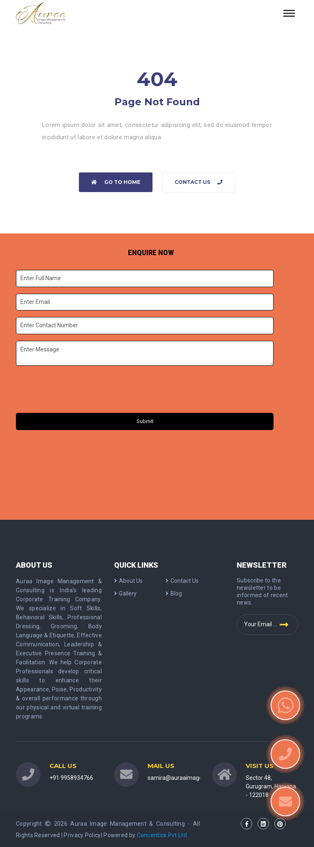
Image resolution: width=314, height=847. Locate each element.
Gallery (125, 593)
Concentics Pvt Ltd (162, 835)
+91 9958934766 (71, 778)
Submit (145, 421)
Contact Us (198, 182)
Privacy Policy (82, 835)
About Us (128, 581)
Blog (174, 593)
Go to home (115, 182)
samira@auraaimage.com (181, 778)
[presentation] (78, 390)
